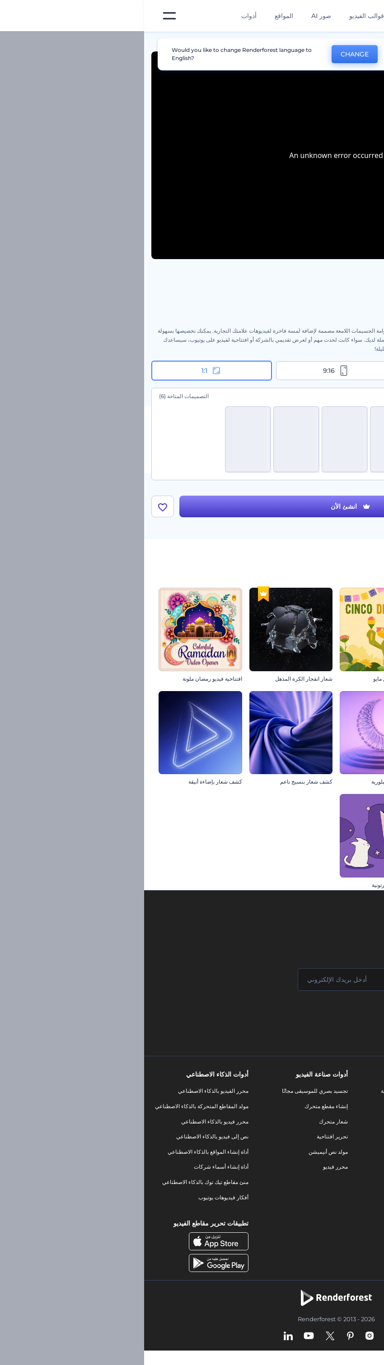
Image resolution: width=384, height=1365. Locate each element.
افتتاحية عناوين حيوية (346, 678)
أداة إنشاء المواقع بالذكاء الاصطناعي (63, 1151)
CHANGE (211, 54)
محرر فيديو (191, 1166)
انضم (343, 1016)
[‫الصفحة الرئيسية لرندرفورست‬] (363, 16)
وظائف (365, 1121)
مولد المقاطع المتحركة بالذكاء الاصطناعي (57, 1106)
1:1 (67, 370)
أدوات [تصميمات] (104, 16)
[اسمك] (321, 979)
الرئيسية (367, 42)
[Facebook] (242, 1337)
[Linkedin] (144, 1337)
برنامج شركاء (358, 1212)
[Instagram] (225, 1337)
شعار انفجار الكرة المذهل (159, 678)
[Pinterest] (206, 1337)
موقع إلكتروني (284, 1189)
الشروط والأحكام (353, 1182)
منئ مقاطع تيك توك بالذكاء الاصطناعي (61, 1182)
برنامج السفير (357, 1227)
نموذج (293, 1204)
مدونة (294, 1106)
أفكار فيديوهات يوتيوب (79, 1197)
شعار (294, 1159)
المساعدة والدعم (354, 1136)
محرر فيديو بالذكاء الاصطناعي (70, 1121)
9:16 (192, 370)
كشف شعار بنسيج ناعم (162, 781)
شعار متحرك (189, 1121)
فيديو (294, 1144)
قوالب (336, 42)
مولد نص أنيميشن (184, 1151)
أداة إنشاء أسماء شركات (77, 1166)
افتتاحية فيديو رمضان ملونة (68, 678)
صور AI (177, 16)
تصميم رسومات (282, 1174)
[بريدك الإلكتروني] (212, 979)
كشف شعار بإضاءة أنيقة (71, 781)
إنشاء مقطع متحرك (182, 1106)
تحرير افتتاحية (188, 1136)
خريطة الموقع (357, 1197)
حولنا (367, 1090)
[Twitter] (186, 1337)
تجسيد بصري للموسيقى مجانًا (171, 1090)
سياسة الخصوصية (353, 1166)
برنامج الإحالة (358, 1151)
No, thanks (267, 54)
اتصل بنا (364, 1106)
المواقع (140, 16)
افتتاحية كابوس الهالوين (343, 781)
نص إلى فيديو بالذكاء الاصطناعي (68, 1136)
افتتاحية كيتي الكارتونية (253, 885)
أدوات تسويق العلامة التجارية (268, 1090)
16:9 (316, 370)
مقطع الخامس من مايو (254, 678)
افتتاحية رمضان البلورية (253, 781)
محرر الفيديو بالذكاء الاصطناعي (69, 1090)
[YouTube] (164, 1337)
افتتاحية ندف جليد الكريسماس (336, 885)
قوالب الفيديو (222, 16)
